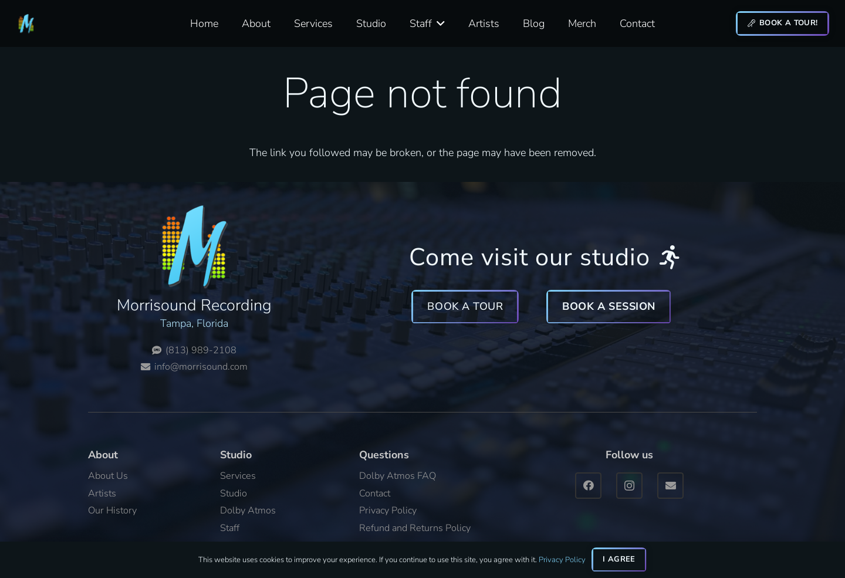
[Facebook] (588, 485)
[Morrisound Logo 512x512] (26, 23)
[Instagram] (629, 485)
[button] (438, 23)
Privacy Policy (562, 560)
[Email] (670, 485)
